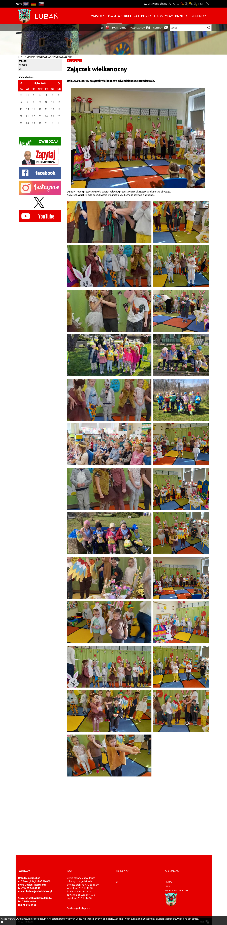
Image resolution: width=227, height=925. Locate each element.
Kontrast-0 (186, 4)
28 (27, 123)
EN (26, 4)
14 (27, 109)
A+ (170, 4)
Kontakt (158, 27)
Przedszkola (44, 57)
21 (27, 116)
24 (46, 116)
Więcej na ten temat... (188, 918)
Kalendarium (137, 27)
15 (33, 109)
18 (52, 109)
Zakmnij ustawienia (208, 4)
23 (40, 116)
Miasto (96, 16)
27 (21, 123)
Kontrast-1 (191, 4)
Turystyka (162, 16)
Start (21, 57)
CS (41, 4)
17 (46, 109)
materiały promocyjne (176, 891)
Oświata (113, 16)
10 (46, 102)
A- (178, 4)
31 (46, 123)
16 (40, 109)
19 (58, 109)
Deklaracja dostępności (79, 908)
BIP (102, 27)
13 (21, 109)
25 (52, 116)
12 (58, 102)
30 (40, 123)
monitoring (119, 27)
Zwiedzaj (38, 142)
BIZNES (180, 16)
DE (33, 4)
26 (58, 116)
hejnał (168, 882)
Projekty (197, 16)
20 (21, 116)
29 (33, 123)
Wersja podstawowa (182, 4)
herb (167, 886)
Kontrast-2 (195, 4)
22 (33, 116)
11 (52, 102)
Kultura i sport (136, 16)
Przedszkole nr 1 (62, 57)
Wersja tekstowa (201, 4)
